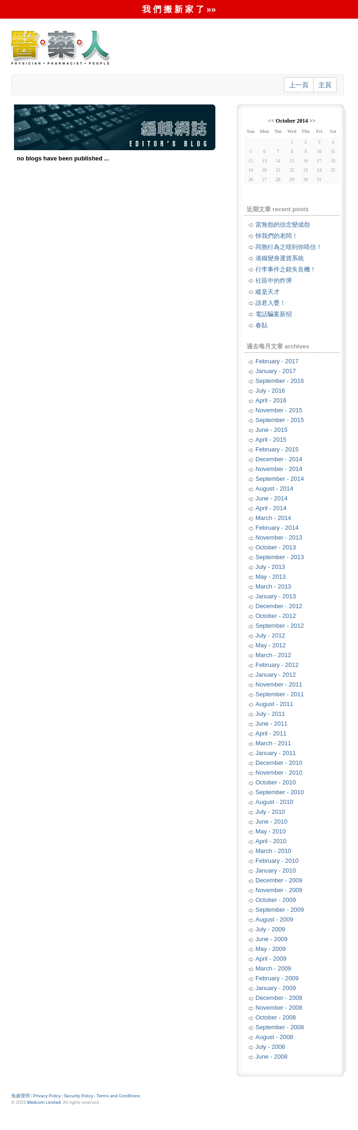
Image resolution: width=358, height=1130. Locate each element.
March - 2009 (273, 968)
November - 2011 (278, 684)
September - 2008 (279, 1027)
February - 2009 (277, 978)
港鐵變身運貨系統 (279, 258)
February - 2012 (277, 664)
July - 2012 (270, 635)
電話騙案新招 (273, 314)
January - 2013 (275, 596)
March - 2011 (273, 743)
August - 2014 (274, 488)
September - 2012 (279, 625)
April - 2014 (270, 508)
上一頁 (299, 85)
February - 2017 (277, 361)
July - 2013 (270, 566)
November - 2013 (278, 537)
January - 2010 (275, 870)
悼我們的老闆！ (276, 235)
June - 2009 (271, 939)
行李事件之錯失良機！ (285, 269)
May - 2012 (270, 645)
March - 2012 (273, 655)
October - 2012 (275, 615)
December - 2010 (278, 762)
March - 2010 (273, 850)
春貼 (261, 325)
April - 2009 (270, 958)
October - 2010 (275, 782)
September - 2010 (279, 792)
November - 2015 (278, 410)
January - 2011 (275, 752)
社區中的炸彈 (273, 280)
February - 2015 (277, 449)
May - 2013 (270, 576)
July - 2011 (270, 713)
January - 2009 (275, 987)
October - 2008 (275, 1017)
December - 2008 (278, 997)
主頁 (324, 85)
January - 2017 (275, 370)
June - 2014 (271, 498)
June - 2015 (271, 429)
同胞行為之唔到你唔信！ (288, 246)
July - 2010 (270, 811)
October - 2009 (275, 899)
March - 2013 (273, 586)
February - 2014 (277, 527)
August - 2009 (274, 919)
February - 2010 (277, 860)
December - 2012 (278, 606)
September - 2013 (279, 557)
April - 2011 (270, 733)
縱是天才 (267, 291)
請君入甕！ (270, 302)
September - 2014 (279, 478)
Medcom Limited (44, 1102)
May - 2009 (270, 948)
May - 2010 (270, 831)
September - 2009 (279, 909)
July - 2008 (270, 1046)
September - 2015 (279, 419)
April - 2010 (270, 841)
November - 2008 (278, 1007)
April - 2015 (270, 439)
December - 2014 (278, 459)
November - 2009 (278, 890)
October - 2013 (275, 547)
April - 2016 (270, 400)
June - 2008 (271, 1056)
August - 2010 (274, 801)
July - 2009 (270, 929)
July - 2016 (270, 390)
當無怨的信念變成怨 (282, 224)
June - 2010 (271, 821)
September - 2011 (279, 694)
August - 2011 (274, 703)
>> (312, 121)
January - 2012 (275, 674)
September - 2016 (279, 380)
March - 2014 (273, 517)
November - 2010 (278, 772)
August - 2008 (274, 1036)
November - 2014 (278, 468)
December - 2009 (278, 880)
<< (271, 121)
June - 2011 (271, 723)
